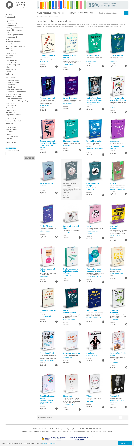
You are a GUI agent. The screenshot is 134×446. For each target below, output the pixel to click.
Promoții (56, 13)
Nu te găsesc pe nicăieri (46, 184)
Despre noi (65, 431)
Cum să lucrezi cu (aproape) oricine (93, 270)
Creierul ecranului (47, 98)
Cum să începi (115, 269)
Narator (54, 431)
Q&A (71, 431)
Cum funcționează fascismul (47, 56)
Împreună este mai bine (71, 227)
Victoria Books (46, 431)
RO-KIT (89, 226)
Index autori (11, 142)
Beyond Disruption (94, 141)
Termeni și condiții (96, 431)
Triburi (89, 396)
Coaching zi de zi (47, 353)
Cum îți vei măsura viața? (48, 397)
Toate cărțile (37, 431)
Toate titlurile (44, 13)
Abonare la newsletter (13, 151)
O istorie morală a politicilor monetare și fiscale (71, 271)
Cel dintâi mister (46, 226)
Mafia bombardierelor (69, 311)
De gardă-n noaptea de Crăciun (71, 184)
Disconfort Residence (114, 311)
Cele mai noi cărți (27, 431)
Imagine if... (114, 141)
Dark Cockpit (91, 310)
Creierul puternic (117, 55)
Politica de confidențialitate (81, 431)
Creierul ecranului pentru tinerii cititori (48, 142)
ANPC (104, 431)
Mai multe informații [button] (49, 443)
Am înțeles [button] (125, 443)
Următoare (126, 417)
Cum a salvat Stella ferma (118, 354)
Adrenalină (114, 396)
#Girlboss (90, 353)
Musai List (67, 396)
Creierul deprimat (70, 98)
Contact (72, 13)
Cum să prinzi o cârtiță (92, 184)
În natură (114, 183)
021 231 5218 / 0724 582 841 (93, 429)
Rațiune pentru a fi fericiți (47, 270)
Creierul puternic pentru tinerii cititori (118, 99)
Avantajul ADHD (93, 55)
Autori (59, 431)
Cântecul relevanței (71, 141)
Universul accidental (71, 353)
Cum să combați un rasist (48, 311)
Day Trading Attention (115, 227)
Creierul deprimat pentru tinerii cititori (94, 99)
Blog (64, 13)
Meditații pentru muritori (70, 56)
